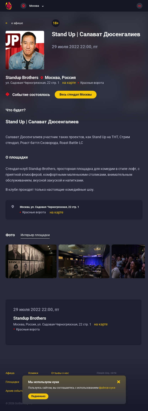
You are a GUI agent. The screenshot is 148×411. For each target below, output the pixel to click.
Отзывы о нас (60, 373)
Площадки (12, 381)
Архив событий (15, 390)
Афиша (10, 373)
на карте (69, 83)
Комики (33, 373)
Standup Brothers (22, 77)
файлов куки (107, 387)
